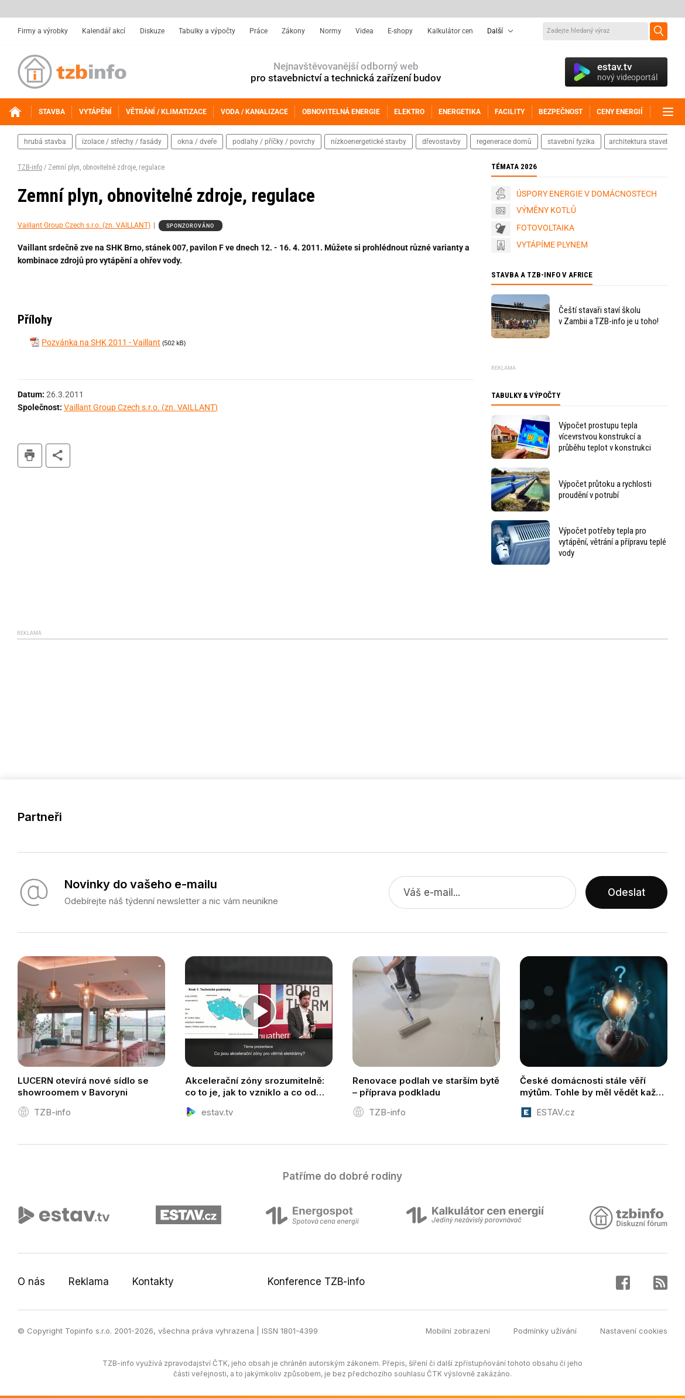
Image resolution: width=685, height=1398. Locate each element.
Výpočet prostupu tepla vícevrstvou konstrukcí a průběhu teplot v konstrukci (605, 436)
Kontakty (153, 1281)
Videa (364, 31)
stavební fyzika (571, 142)
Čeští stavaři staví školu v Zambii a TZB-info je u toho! (609, 316)
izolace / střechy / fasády (122, 142)
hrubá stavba (45, 142)
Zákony (293, 31)
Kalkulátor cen (450, 31)
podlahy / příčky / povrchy (273, 142)
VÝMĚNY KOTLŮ (546, 210)
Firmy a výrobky (43, 31)
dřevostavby (441, 142)
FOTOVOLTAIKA (545, 227)
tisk (30, 455)
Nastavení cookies (633, 1330)
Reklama (88, 1281)
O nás (31, 1281)
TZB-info (30, 167)
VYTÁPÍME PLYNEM (552, 244)
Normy (330, 31)
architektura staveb (639, 142)
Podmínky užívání (545, 1330)
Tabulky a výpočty (207, 31)
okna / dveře (197, 142)
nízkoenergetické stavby (368, 142)
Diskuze (152, 31)
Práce (258, 31)
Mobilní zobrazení (458, 1330)
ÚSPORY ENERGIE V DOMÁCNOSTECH (586, 193)
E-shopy (400, 31)
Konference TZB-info (316, 1281)
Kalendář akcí (103, 31)
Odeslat (626, 892)
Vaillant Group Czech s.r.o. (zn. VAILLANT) (84, 225)
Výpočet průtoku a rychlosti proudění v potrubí (605, 489)
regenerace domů (504, 142)
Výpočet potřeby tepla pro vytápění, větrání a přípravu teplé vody (612, 541)
